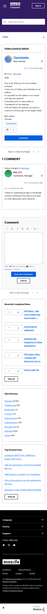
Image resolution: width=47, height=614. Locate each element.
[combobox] (23, 22)
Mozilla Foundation (9, 582)
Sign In (38, 6)
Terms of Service (24, 570)
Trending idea (10, 405)
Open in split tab (31, 370)
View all (11, 379)
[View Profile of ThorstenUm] (21, 57)
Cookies (19, 573)
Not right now (10, 427)
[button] (7, 130)
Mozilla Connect (15, 6)
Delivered (9, 431)
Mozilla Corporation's (14, 579)
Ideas (5, 37)
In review (8, 414)
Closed (7, 435)
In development (11, 422)
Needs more (10, 410)
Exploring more (11, 418)
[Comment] (23, 138)
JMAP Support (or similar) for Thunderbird (22, 474)
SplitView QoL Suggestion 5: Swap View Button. (33, 342)
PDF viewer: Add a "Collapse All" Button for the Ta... (32, 357)
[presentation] (7, 229)
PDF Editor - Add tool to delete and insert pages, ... (32, 314)
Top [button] (3, 608)
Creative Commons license (13, 591)
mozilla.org (7, 570)
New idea (17, 74)
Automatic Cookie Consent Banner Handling (23, 490)
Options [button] (43, 37)
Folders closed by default (17, 48)
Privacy (5, 573)
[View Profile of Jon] (19, 171)
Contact (32, 573)
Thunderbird (11, 124)
